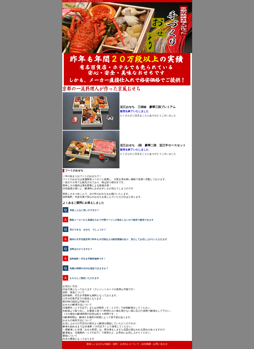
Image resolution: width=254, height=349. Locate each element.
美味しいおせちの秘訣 (98, 344)
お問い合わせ (160, 344)
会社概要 (146, 344)
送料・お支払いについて (126, 344)
